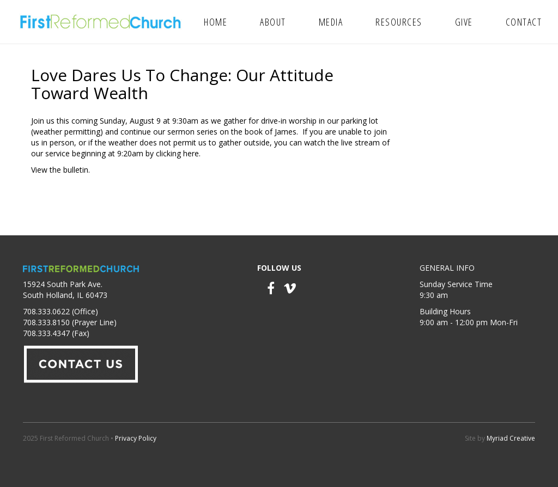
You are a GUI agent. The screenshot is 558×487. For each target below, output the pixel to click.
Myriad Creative (511, 438)
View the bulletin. (60, 170)
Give (464, 21)
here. (192, 153)
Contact (524, 21)
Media (331, 21)
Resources (398, 21)
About (273, 21)
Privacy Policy (135, 438)
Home (215, 21)
